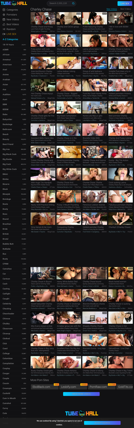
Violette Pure (113, 76)
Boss (5, 214)
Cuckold (6, 393)
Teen (41, 353)
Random (11, 29)
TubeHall (14, 3)
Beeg (130, 31)
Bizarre (6, 184)
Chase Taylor (72, 120)
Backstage (7, 124)
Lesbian (45, 54)
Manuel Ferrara (36, 98)
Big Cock (125, 165)
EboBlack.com (46, 386)
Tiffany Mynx (98, 187)
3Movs (78, 308)
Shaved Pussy (44, 308)
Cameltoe (7, 269)
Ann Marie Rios (44, 375)
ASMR (5, 49)
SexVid (130, 54)
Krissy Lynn (35, 31)
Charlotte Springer (89, 143)
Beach (6, 134)
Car (4, 274)
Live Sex (11, 34)
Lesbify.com (74, 386)
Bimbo (6, 179)
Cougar (6, 373)
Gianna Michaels (89, 165)
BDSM (96, 286)
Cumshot (69, 31)
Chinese (6, 318)
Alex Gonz (60, 308)
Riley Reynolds (36, 209)
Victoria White (114, 98)
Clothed (6, 338)
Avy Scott (60, 54)
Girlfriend (124, 54)
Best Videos (13, 24)
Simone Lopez (62, 120)
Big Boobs (97, 31)
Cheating (7, 308)
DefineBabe (128, 187)
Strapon (45, 187)
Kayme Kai (70, 331)
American (7, 64)
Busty (118, 187)
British (6, 234)
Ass (125, 331)
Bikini (5, 174)
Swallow (47, 353)
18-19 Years (8, 44)
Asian (85, 286)
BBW (5, 104)
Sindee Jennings (97, 209)
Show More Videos (81, 394)
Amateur (7, 59)
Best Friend (8, 144)
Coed (5, 348)
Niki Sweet (35, 232)
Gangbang (95, 232)
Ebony (111, 286)
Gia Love (45, 209)
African (6, 54)
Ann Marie (86, 209)
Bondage (7, 199)
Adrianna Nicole (62, 187)
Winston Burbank (73, 209)
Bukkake (7, 249)
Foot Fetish (87, 232)
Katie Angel (61, 331)
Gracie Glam (35, 165)
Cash (5, 284)
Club (5, 343)
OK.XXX (78, 31)
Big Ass (120, 331)
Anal (5, 69)
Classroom (8, 328)
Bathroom (7, 129)
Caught (6, 299)
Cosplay (6, 368)
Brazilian (7, 224)
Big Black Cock (9, 154)
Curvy (5, 408)
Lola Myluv (87, 120)
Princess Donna (114, 31)
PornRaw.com (103, 386)
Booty (5, 209)
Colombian (8, 358)
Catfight (6, 294)
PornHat (104, 31)
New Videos (112, 9)
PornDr (52, 76)
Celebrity (7, 304)
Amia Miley (87, 98)
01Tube (104, 143)
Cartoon (6, 279)
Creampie (7, 388)
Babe (118, 54)
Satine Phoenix (74, 286)
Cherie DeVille (88, 31)
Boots (5, 204)
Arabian (6, 79)
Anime (6, 74)
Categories (12, 9)
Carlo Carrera (61, 209)
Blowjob (6, 194)
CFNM (5, 264)
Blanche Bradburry (89, 308)
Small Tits (68, 54)
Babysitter (7, 119)
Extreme (124, 31)
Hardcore (42, 76)
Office (121, 76)
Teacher (43, 232)
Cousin (6, 383)
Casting (6, 289)
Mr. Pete (112, 353)
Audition (6, 94)
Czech (67, 76)
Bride (5, 229)
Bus (4, 254)
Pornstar (75, 375)
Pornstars (12, 14)
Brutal (5, 239)
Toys (124, 232)
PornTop (78, 98)
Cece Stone (61, 31)
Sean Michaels (62, 286)
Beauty (6, 139)
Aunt (5, 99)
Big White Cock (10, 169)
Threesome (44, 31)
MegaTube (128, 76)
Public (33, 286)
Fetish (90, 286)
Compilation (8, 363)
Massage (73, 165)
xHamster (128, 353)
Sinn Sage (60, 76)
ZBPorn (52, 31)
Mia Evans (34, 331)
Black (5, 189)
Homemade (61, 98)
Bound (6, 219)
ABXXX (104, 98)
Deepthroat (100, 143)
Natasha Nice (36, 54)
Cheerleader (8, 313)
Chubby (6, 323)
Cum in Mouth (9, 398)
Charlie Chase (36, 187)
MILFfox (104, 76)
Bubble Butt (8, 244)
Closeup (6, 333)
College (6, 353)
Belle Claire (35, 143)
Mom (124, 308)
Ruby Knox (112, 209)
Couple (6, 378)
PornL (130, 331)
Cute (5, 413)
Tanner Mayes (97, 98)
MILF (67, 165)
